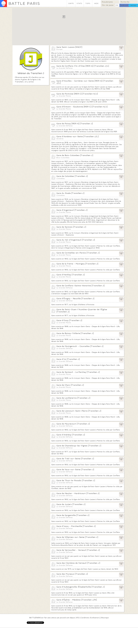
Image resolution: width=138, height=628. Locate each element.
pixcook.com (64, 618)
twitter (133, 5)
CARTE (71, 3)
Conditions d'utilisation (90, 618)
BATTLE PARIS (24, 3)
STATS (79, 3)
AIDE (96, 3)
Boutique (105, 618)
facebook (124, 5)
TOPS (87, 3)
